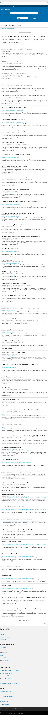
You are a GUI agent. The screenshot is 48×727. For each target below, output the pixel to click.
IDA (14, 713)
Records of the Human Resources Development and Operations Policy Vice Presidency (17, 485)
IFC (16, 713)
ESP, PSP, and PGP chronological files (11, 541)
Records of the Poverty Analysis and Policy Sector (10, 192)
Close (46, 1)
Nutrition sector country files (9, 84)
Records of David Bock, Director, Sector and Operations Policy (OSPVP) (20, 410)
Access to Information (21, 708)
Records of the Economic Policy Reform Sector (13, 48)
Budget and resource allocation (9, 459)
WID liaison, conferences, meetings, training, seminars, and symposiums (20, 236)
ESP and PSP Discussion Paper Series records (13, 518)
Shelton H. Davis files (20, 98)
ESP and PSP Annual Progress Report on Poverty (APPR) (16, 530)
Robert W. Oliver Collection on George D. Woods (10, 134)
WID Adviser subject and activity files (11, 272)
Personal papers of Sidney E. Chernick (8, 332)
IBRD (11, 713)
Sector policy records (7, 423)
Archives (3, 6)
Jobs (27, 708)
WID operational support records (10, 248)
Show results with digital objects (24, 32)
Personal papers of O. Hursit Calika (8, 390)
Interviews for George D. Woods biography (12, 142)
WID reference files (6, 260)
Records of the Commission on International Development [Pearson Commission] (23, 36)
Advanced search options (7, 28)
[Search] (24, 13)
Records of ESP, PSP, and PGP (40, 485)
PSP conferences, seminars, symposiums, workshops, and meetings (19, 483)
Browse (22, 18)
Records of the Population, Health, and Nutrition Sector (11, 87)
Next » (45, 623)
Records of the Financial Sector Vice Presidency (10, 65)
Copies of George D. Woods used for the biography (14, 131)
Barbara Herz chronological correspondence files (14, 283)
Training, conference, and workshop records (13, 119)
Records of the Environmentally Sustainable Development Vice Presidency (21, 609)
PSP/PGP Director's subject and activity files (13, 506)
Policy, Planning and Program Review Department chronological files (19, 364)
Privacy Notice (5, 708)
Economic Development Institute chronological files (15, 329)
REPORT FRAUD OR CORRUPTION (11, 710)
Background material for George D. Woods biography (15, 154)
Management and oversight (8, 565)
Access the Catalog (10, 6)
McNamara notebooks (7, 307)
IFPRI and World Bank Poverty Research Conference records (17, 213)
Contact (31, 708)
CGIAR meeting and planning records (11, 447)
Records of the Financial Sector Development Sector (15, 178)
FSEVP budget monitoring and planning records (14, 62)
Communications (6, 575)
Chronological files (6, 388)
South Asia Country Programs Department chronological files (17, 341)
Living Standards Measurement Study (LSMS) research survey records (20, 201)
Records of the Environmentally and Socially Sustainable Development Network (16, 450)
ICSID (22, 713)
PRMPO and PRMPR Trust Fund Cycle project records (15, 189)
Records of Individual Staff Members (8, 98)
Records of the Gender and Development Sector (10, 239)
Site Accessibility (13, 708)
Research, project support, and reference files (13, 107)
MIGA (19, 713)
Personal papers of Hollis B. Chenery (8, 310)
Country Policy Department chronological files (13, 352)
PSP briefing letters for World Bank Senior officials (14, 494)
